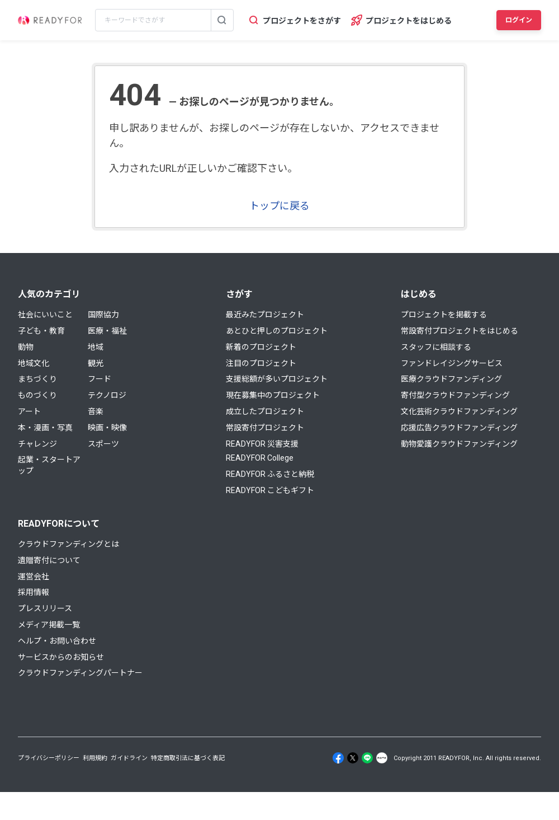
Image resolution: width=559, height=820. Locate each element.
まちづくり (37, 378)
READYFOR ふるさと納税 (270, 474)
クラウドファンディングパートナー (80, 672)
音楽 (95, 411)
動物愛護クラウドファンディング (459, 443)
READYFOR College (259, 457)
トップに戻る (279, 206)
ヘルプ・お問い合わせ (57, 640)
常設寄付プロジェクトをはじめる (459, 330)
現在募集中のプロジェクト (273, 395)
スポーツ (103, 443)
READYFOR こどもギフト (270, 490)
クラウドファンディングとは (68, 544)
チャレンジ (37, 443)
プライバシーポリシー (48, 758)
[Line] (367, 757)
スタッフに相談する (436, 347)
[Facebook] (338, 757)
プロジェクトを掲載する (444, 314)
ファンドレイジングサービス (452, 363)
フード (99, 378)
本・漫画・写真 (45, 427)
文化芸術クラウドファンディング (459, 411)
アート (29, 411)
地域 (95, 347)
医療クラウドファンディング (451, 378)
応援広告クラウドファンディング (459, 427)
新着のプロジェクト (261, 347)
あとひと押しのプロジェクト (277, 330)
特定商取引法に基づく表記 (188, 758)
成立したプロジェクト (265, 411)
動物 (26, 347)
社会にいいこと (45, 314)
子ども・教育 (41, 330)
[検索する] (222, 20)
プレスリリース (45, 608)
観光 (95, 363)
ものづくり (37, 395)
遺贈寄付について (49, 560)
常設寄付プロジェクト (265, 427)
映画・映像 (107, 427)
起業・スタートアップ (49, 465)
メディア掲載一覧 (49, 624)
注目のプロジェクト (261, 363)
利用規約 (95, 758)
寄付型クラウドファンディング (455, 395)
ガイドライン (129, 758)
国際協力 (103, 314)
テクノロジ (107, 395)
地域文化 (33, 363)
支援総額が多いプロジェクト (277, 378)
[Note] (381, 757)
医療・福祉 (107, 330)
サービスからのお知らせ (61, 657)
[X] (352, 757)
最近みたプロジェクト (265, 314)
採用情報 (33, 592)
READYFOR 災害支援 (262, 443)
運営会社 (33, 576)
